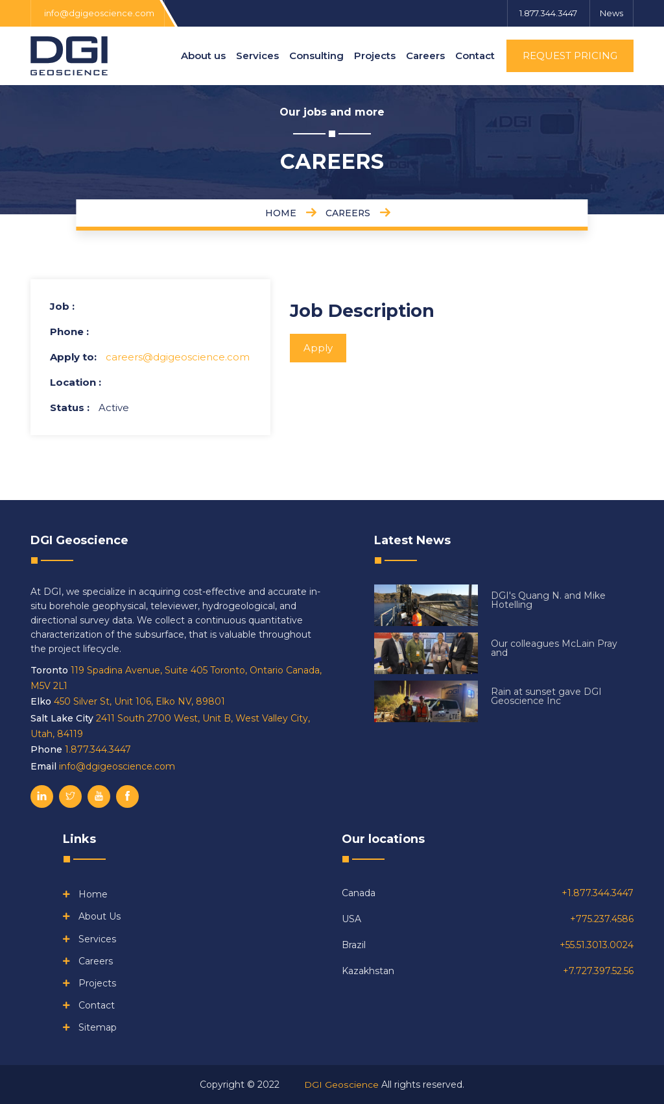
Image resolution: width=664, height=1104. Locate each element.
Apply (318, 348)
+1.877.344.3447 (598, 893)
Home (93, 894)
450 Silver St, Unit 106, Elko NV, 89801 (139, 701)
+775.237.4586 (602, 919)
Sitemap (97, 1027)
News (611, 13)
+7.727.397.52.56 (598, 971)
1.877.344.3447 (547, 13)
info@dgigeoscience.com (99, 13)
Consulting (316, 55)
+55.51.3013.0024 (597, 945)
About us (203, 55)
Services (257, 55)
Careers (425, 55)
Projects (375, 55)
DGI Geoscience (342, 1084)
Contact (475, 55)
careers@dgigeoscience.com (178, 357)
